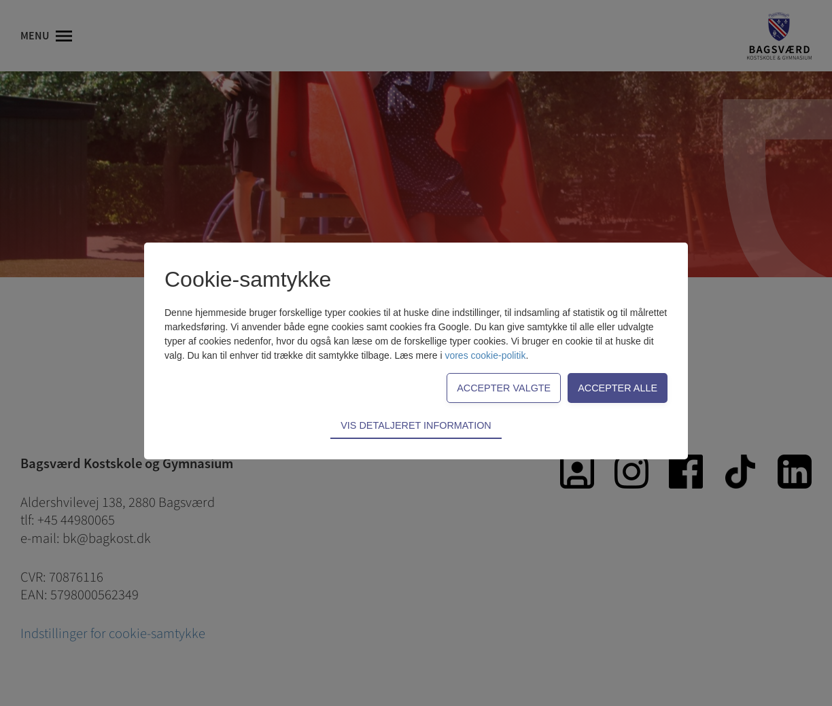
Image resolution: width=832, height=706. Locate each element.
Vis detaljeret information (416, 425)
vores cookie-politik (485, 355)
